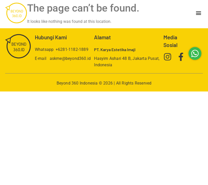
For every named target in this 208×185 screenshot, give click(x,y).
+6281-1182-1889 (72, 49)
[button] (198, 13)
